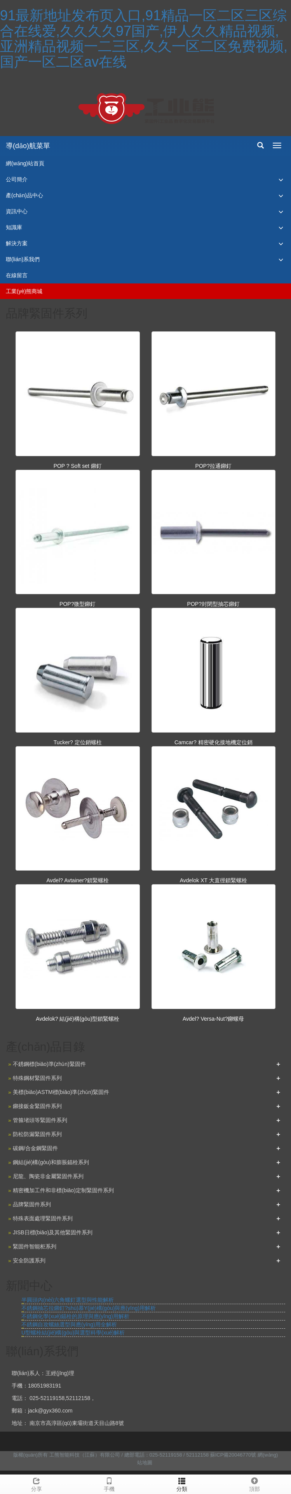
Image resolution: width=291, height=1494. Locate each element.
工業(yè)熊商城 (24, 291)
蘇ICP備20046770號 (233, 1455)
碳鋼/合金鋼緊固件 (35, 1148)
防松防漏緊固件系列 (37, 1134)
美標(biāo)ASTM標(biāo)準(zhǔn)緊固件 (61, 1092)
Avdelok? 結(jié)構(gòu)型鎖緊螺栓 (77, 1019)
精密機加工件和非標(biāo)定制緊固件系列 (63, 1190)
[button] (281, 180)
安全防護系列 (29, 1260)
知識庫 (14, 227)
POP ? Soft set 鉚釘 (78, 466)
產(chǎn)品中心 (24, 195)
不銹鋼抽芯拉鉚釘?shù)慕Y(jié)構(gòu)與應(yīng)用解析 (88, 1308)
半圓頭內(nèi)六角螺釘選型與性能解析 (67, 1300)
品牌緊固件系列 (32, 1204)
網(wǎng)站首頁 (25, 163)
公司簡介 (17, 179)
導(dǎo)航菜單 (28, 146)
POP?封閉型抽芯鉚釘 (213, 604)
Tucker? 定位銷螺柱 (78, 742)
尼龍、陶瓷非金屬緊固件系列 (48, 1176)
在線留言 (17, 275)
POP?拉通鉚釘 (213, 466)
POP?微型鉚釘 (77, 604)
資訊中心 (17, 211)
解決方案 (17, 243)
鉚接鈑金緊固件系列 (37, 1106)
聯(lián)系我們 (23, 259)
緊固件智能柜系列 (34, 1246)
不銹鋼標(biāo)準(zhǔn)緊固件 (49, 1064)
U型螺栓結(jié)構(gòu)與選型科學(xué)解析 (73, 1332)
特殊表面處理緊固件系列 (43, 1218)
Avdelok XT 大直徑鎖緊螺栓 (213, 880)
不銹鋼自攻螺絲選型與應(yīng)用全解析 (69, 1324)
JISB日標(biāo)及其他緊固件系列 (52, 1232)
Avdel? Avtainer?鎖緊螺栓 (77, 880)
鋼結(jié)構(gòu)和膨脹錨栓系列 (51, 1162)
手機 (109, 1483)
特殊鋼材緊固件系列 (37, 1078)
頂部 (254, 1483)
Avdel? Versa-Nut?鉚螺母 (213, 1019)
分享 (36, 1483)
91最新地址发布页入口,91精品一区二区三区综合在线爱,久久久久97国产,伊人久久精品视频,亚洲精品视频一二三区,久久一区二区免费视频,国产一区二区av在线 (144, 38)
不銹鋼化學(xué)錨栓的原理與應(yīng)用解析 (75, 1316)
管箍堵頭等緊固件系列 (40, 1120)
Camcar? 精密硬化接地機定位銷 (213, 742)
